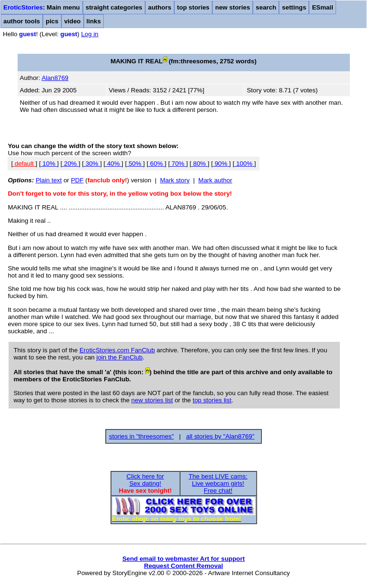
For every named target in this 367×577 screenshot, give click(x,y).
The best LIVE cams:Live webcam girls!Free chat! (218, 483)
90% (221, 163)
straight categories (114, 7)
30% (92, 163)
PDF (77, 180)
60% (157, 163)
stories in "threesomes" (141, 436)
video (72, 21)
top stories (193, 7)
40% (113, 163)
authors (159, 7)
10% (49, 163)
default (24, 163)
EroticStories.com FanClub (117, 350)
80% (199, 163)
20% (70, 163)
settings (294, 7)
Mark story (174, 180)
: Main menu (41, 7)
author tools (21, 21)
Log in (89, 34)
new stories (232, 7)
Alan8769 (54, 77)
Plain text (49, 180)
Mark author (215, 180)
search (266, 7)
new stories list (152, 400)
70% (178, 163)
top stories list (212, 400)
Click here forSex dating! (145, 480)
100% (244, 163)
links (94, 21)
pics (52, 21)
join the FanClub (119, 357)
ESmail (322, 7)
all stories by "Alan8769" (220, 436)
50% (135, 163)
